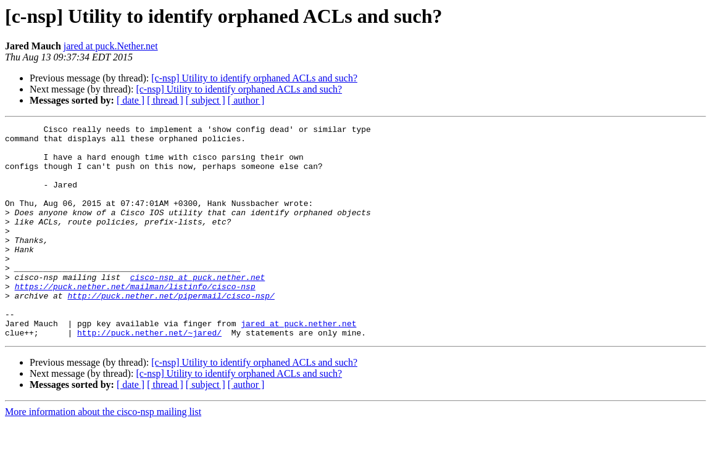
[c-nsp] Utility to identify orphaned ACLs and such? (254, 78)
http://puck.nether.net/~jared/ (149, 375)
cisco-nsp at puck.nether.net (197, 308)
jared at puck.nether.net (298, 363)
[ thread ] (165, 100)
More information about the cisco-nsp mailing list (103, 454)
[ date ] (130, 100)
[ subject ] (205, 100)
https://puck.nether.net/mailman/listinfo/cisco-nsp (135, 319)
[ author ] (246, 100)
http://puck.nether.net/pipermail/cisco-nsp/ (170, 330)
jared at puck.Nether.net (111, 46)
